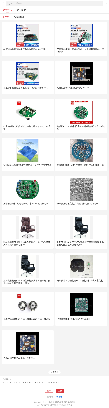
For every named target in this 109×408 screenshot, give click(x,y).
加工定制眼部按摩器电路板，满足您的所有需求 (25, 88)
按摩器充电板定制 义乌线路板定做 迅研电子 (77, 203)
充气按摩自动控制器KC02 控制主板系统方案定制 (80, 280)
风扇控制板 (19, 17)
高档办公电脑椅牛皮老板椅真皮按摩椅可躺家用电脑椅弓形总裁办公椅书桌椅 (80, 243)
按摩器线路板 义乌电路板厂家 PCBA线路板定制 (25, 203)
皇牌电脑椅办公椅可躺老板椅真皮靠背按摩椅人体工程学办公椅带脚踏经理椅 (26, 281)
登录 (49, 391)
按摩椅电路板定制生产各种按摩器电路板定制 (24, 49)
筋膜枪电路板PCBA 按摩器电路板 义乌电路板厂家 (80, 165)
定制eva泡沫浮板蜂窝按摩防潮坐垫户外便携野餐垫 (27, 165)
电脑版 (59, 396)
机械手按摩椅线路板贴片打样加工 (19, 357)
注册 (60, 391)
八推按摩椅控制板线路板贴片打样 (73, 88)
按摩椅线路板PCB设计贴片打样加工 (74, 319)
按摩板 (6, 17)
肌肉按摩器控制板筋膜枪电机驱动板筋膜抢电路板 (26, 319)
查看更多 (54, 372)
